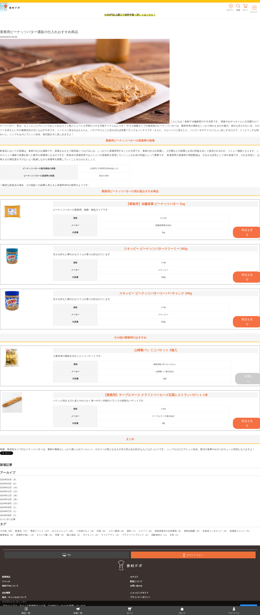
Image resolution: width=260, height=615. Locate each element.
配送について (136, 581)
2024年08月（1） (8, 507)
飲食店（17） (21, 531)
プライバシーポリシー (140, 597)
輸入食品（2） (74, 535)
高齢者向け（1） (159, 535)
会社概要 (6, 593)
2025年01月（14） (9, 487)
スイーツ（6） (146, 531)
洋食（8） (102, 531)
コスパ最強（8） (116, 531)
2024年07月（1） (8, 511)
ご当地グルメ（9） (85, 531)
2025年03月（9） (8, 483)
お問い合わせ (136, 586)
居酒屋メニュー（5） (240, 531)
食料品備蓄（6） (192, 531)
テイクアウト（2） (110, 535)
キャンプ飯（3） (45, 535)
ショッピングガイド (139, 593)
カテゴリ (134, 577)
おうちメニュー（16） (63, 531)
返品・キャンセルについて (14, 597)
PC (67, 555)
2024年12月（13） (9, 491)
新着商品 (6, 577)
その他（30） (6, 531)
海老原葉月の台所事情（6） (168, 531)
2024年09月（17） (9, 503)
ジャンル (6, 581)
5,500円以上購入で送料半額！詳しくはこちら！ (130, 14)
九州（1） (175, 535)
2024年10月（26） (9, 499)
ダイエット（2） (91, 535)
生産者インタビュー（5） (215, 531)
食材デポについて (10, 586)
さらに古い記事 (7, 519)
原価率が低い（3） (25, 535)
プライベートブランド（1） (136, 535)
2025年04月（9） (8, 479)
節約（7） (132, 531)
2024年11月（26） (9, 495)
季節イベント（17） (40, 531)
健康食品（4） (7, 535)
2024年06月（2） (8, 515)
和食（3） (60, 535)
